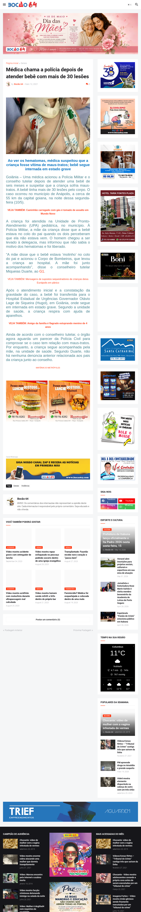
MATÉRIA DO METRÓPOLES (48, 368)
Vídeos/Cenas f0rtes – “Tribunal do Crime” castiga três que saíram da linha (126, 747)
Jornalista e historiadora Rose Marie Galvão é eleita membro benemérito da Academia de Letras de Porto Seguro (125, 593)
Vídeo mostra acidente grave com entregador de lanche (18, 554)
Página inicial (12, 63)
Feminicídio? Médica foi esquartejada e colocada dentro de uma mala (76, 596)
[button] (4, 4)
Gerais (24, 63)
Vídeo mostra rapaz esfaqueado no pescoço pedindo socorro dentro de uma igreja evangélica (48, 556)
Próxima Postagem (82, 630)
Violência (25, 486)
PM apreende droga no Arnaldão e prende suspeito (126, 765)
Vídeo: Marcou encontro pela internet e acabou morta (31, 877)
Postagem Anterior (13, 630)
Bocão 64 (22, 498)
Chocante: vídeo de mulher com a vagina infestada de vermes (30, 843)
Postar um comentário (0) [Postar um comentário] (48, 619)
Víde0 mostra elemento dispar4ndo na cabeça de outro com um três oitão (125, 784)
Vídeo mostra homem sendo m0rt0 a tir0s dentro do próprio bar (46, 596)
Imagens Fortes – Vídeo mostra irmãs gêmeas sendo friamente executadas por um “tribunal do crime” (124, 902)
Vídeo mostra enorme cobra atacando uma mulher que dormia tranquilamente (30, 860)
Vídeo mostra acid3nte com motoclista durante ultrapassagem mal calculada (18, 598)
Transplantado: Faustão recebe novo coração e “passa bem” (76, 554)
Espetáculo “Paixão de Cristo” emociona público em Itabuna (126, 617)
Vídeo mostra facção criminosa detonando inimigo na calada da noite (32, 893)
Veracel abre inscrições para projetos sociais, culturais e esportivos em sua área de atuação (126, 566)
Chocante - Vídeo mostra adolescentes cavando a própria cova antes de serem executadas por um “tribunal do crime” (125, 880)
